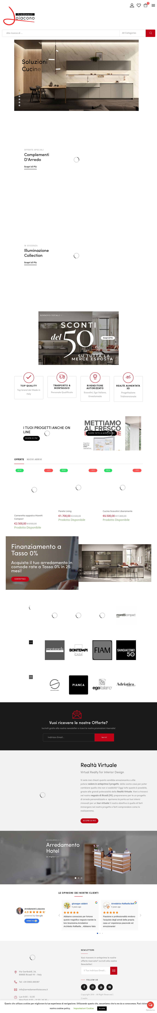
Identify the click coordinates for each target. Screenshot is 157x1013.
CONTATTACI (20, 579)
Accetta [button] (102, 1008)
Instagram (92, 987)
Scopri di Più (30, 167)
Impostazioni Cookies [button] (84, 1009)
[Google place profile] (34, 909)
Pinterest (109, 987)
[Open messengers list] (150, 1005)
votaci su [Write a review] (32, 921)
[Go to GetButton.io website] (150, 1010)
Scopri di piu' (31, 438)
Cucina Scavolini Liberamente (117, 511)
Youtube (101, 987)
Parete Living (65, 511)
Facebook (84, 987)
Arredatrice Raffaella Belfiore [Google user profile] (124, 904)
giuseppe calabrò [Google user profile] (80, 904)
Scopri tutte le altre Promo (101, 433)
